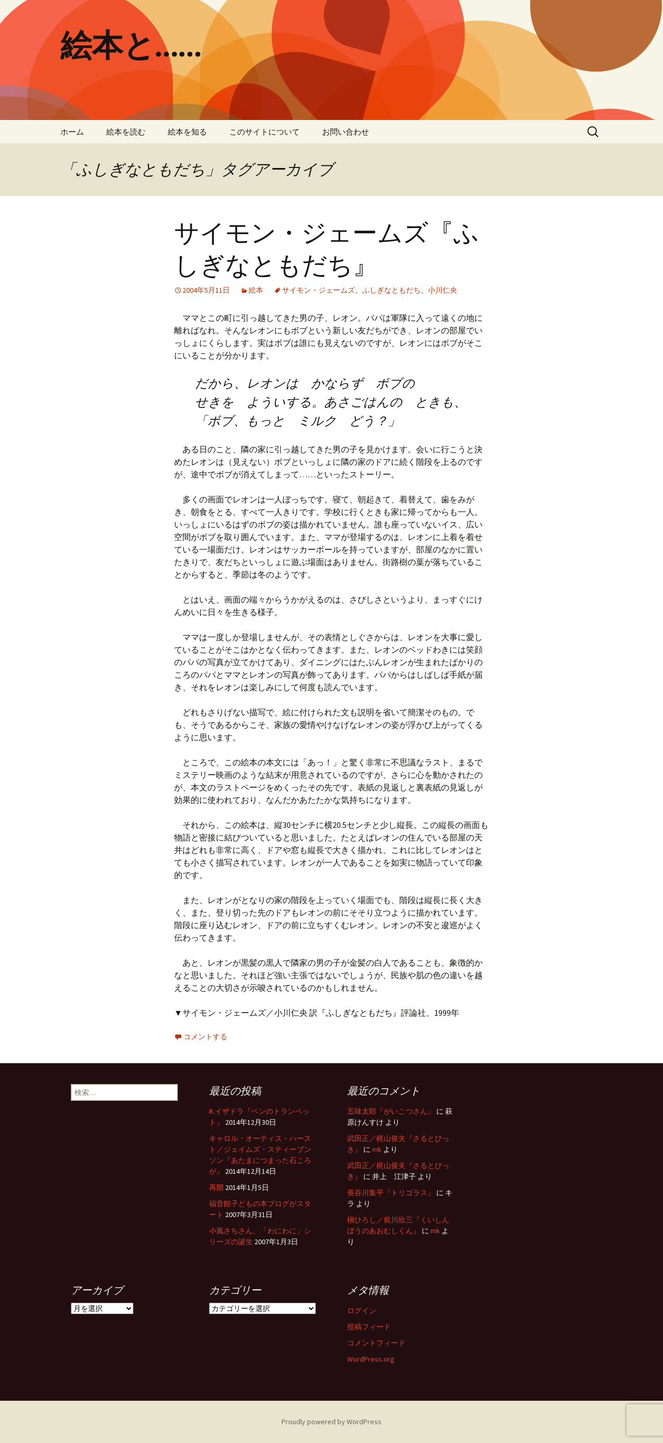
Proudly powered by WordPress (331, 1421)
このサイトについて (264, 132)
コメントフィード (376, 1343)
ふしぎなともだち (391, 290)
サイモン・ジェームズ (318, 290)
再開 (216, 1187)
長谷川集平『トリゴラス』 (391, 1192)
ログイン (361, 1310)
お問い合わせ (345, 132)
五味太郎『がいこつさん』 (391, 1111)
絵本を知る (187, 132)
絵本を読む (125, 132)
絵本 (256, 290)
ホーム (72, 132)
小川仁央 (442, 290)
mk (377, 1149)
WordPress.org (371, 1359)
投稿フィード (369, 1326)
